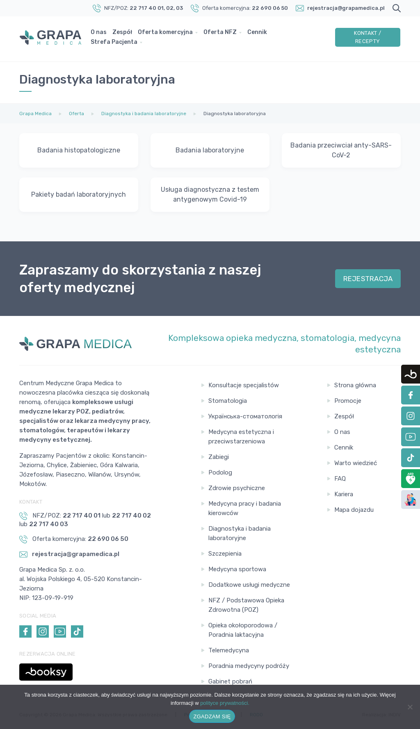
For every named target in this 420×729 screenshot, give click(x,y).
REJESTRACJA (368, 279)
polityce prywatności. (224, 703)
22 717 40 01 (147, 8)
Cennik (259, 33)
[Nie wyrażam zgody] (410, 707)
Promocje (347, 400)
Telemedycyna (228, 650)
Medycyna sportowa (237, 569)
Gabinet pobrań (230, 681)
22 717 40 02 (131, 515)
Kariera (343, 494)
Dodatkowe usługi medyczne (249, 584)
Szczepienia (225, 553)
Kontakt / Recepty (367, 39)
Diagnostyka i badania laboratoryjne (239, 533)
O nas (101, 33)
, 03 (178, 8)
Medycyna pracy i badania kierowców (244, 508)
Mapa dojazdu (354, 509)
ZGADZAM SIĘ (212, 716)
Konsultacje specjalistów (243, 385)
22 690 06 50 (270, 8)
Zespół (124, 33)
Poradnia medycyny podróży (248, 666)
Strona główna (355, 385)
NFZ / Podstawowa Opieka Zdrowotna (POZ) (246, 605)
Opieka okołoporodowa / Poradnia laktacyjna (242, 630)
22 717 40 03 (48, 524)
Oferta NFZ (222, 33)
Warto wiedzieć (355, 463)
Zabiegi (218, 457)
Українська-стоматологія (245, 416)
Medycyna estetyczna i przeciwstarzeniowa (241, 436)
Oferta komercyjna (167, 33)
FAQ (340, 478)
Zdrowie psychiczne (236, 488)
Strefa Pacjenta (116, 43)
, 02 (168, 8)
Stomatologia (227, 400)
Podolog (220, 472)
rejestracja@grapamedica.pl (346, 8)
